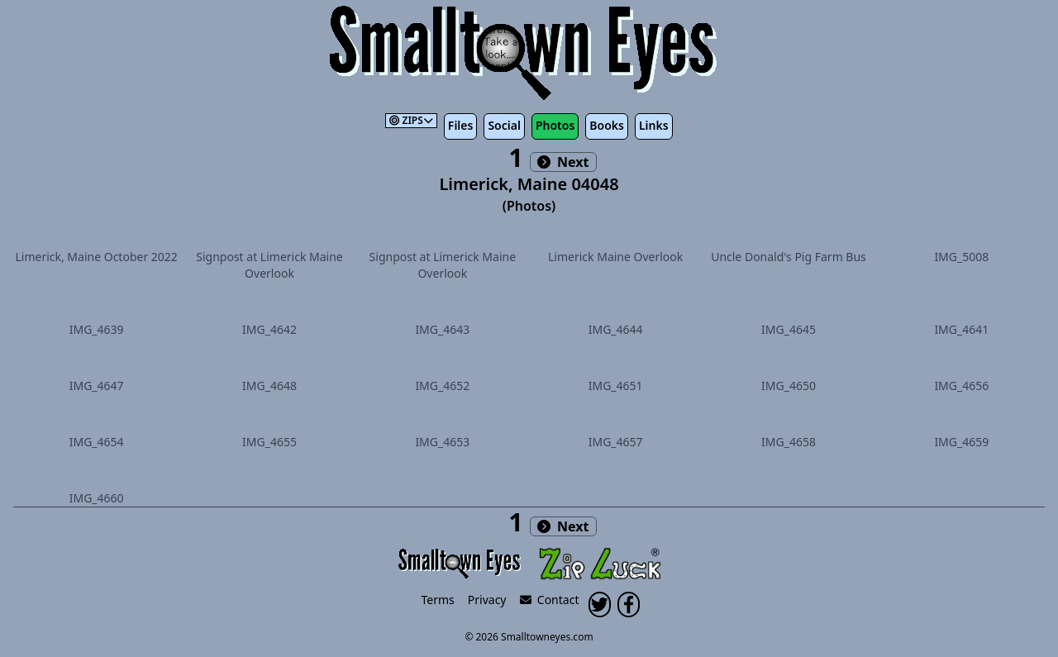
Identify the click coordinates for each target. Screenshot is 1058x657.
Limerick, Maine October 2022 (96, 256)
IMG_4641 (961, 329)
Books (606, 125)
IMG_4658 (788, 442)
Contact (549, 599)
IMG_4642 (269, 329)
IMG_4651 (616, 385)
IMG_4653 (442, 442)
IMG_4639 (96, 329)
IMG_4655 (269, 442)
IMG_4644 (616, 329)
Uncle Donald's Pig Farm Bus (788, 256)
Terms (438, 599)
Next (563, 162)
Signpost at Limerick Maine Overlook (269, 265)
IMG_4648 (269, 385)
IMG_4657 (616, 442)
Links (654, 125)
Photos (555, 125)
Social (504, 125)
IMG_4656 (961, 385)
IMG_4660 (96, 498)
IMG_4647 (96, 385)
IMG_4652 (442, 385)
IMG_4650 (788, 385)
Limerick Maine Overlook (615, 256)
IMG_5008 (961, 256)
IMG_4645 (788, 329)
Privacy (487, 599)
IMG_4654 (96, 442)
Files (461, 125)
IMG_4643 (442, 329)
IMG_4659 (961, 442)
